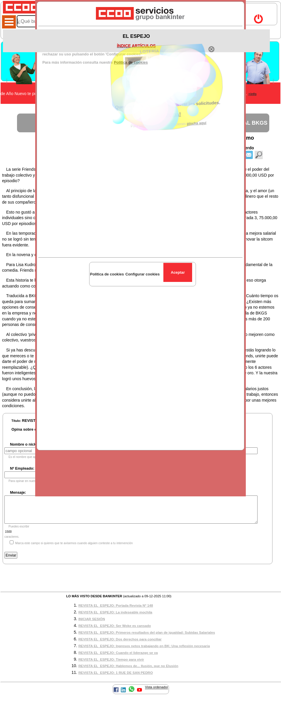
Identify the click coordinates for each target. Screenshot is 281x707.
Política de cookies (107, 274)
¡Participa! (171, 112)
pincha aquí (198, 117)
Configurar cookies (142, 274)
